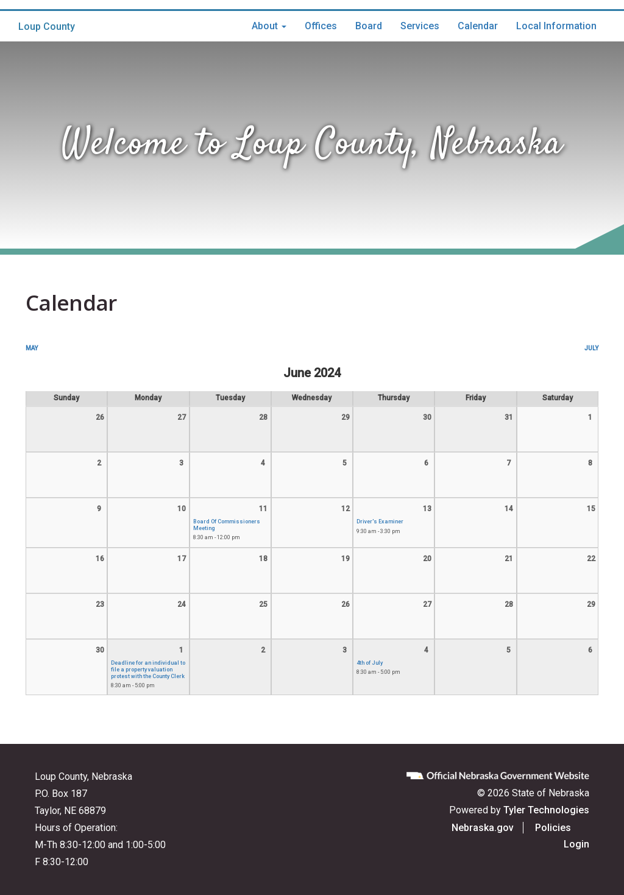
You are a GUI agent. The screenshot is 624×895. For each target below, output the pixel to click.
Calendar (478, 26)
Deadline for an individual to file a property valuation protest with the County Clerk (148, 669)
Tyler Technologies (546, 810)
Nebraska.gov (501, 827)
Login (576, 844)
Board (368, 26)
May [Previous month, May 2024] (32, 348)
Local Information (556, 26)
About (269, 26)
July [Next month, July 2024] (591, 348)
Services (419, 26)
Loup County (46, 26)
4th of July (369, 663)
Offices (321, 26)
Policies (571, 827)
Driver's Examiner (379, 521)
